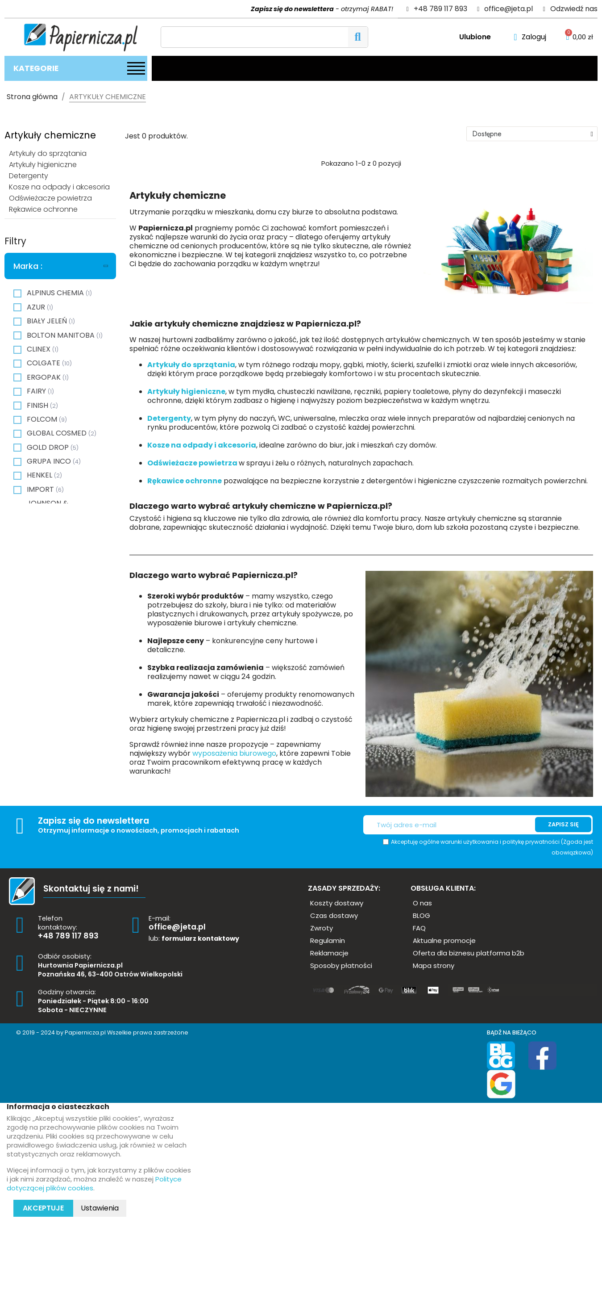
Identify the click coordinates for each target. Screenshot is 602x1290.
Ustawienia (100, 1208)
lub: (194, 938)
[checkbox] (17, 293)
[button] (336, 903)
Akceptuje (43, 1208)
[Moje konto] (530, 37)
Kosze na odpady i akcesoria (201, 445)
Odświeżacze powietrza (193, 463)
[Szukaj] (264, 37)
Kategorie (35, 68)
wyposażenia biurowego (234, 753)
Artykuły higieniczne (186, 391)
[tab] (60, 266)
